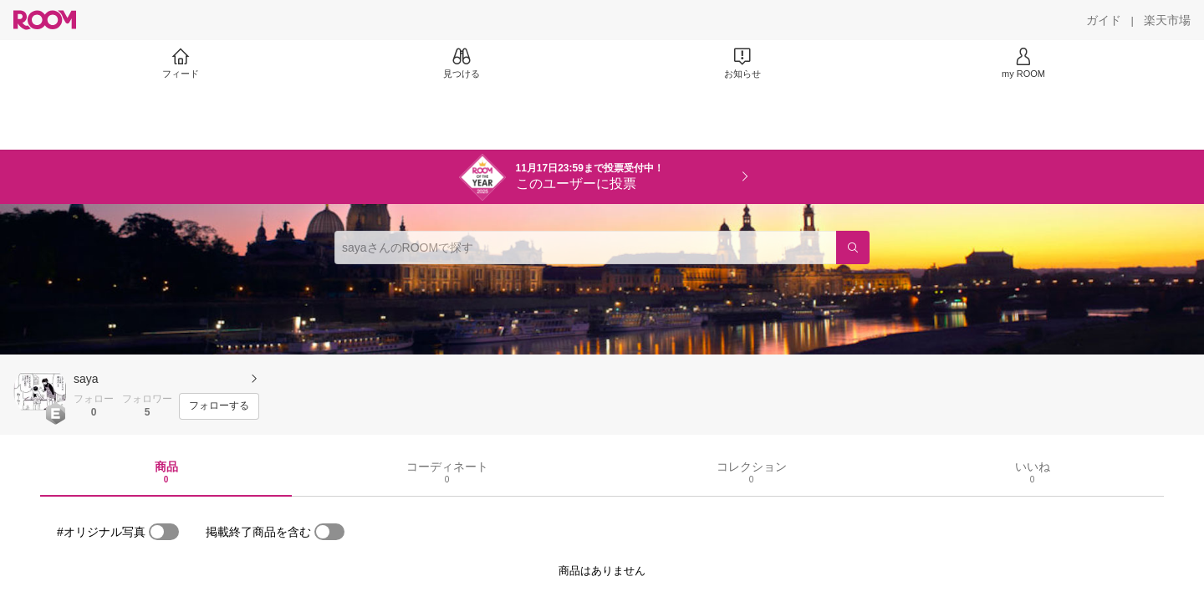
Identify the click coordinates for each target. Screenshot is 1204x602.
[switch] (164, 531)
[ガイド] (1103, 20)
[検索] (853, 247)
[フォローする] (219, 406)
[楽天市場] (1167, 20)
